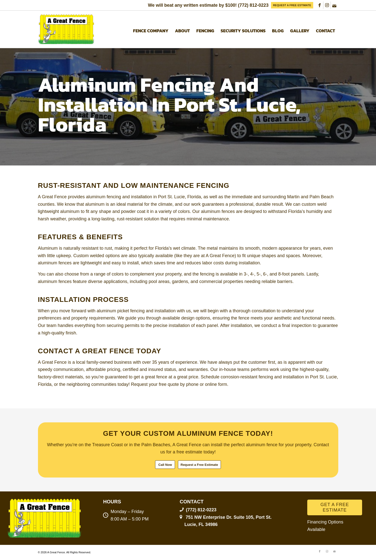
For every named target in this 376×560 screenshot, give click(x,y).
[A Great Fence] (66, 29)
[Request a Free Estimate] (199, 464)
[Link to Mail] (334, 5)
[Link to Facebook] (319, 5)
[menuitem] (292, 5)
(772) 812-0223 (253, 5)
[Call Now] (165, 464)
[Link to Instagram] (327, 5)
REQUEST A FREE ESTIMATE (292, 5)
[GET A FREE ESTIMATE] (334, 507)
